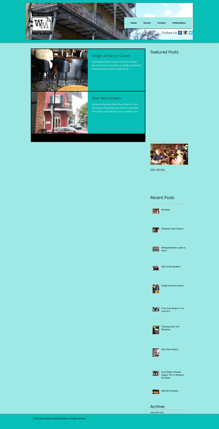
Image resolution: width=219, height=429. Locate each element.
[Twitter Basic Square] (191, 33)
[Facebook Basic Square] (180, 33)
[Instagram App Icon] (185, 33)
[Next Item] (182, 154)
